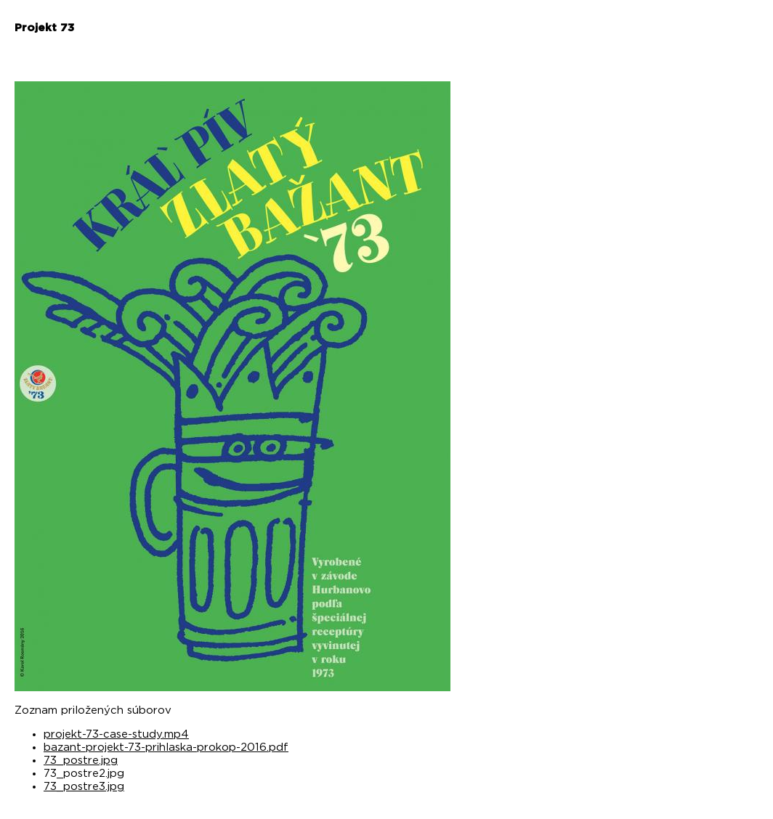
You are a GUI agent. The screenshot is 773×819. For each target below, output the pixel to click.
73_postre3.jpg (84, 786)
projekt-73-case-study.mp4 (116, 734)
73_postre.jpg (81, 760)
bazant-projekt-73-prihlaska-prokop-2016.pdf (166, 747)
